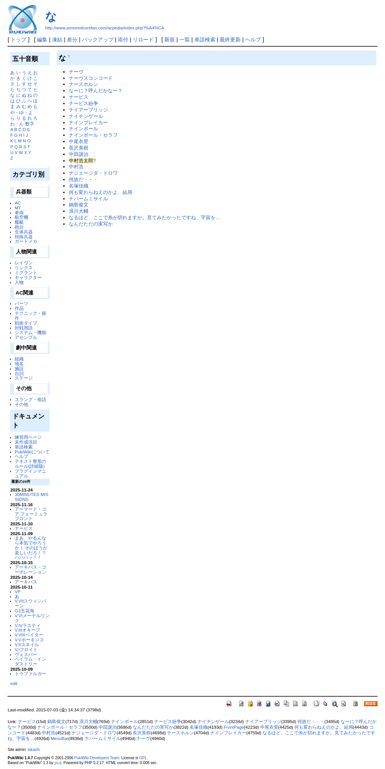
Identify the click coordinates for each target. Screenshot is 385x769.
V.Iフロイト (26, 649)
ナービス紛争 (83, 103)
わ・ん (17, 123)
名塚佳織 (78, 186)
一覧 (184, 40)
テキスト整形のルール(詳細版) (30, 463)
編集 (42, 40)
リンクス (24, 267)
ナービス (24, 528)
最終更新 (230, 40)
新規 (169, 40)
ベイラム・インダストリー (30, 661)
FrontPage (234, 727)
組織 (19, 358)
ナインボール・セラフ (93, 135)
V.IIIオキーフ (27, 629)
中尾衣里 (78, 141)
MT (18, 207)
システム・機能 (30, 332)
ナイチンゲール (86, 116)
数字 (29, 123)
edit (13, 683)
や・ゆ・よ (21, 112)
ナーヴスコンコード (91, 78)
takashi (34, 750)
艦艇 (19, 222)
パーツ (21, 303)
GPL (143, 758)
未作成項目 (26, 441)
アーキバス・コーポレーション (30, 569)
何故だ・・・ (83, 179)
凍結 (57, 40)
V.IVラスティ (28, 625)
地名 (19, 363)
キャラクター (28, 277)
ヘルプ (253, 40)
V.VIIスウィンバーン (30, 603)
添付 (123, 40)
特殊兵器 (24, 236)
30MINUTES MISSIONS (31, 497)
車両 (19, 212)
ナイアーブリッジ (88, 110)
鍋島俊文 (78, 205)
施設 (19, 368)
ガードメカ (26, 241)
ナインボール (83, 128)
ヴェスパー (26, 654)
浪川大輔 (78, 211)
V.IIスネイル (27, 644)
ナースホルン (83, 84)
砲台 (19, 226)
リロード (143, 40)
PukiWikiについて (32, 451)
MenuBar (59, 738)
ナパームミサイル (88, 198)
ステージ (24, 377)
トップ (18, 40)
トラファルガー (30, 673)
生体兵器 (24, 231)
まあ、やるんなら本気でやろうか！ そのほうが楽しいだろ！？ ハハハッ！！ (31, 548)
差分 (72, 40)
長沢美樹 (78, 148)
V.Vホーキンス (29, 639)
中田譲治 (78, 154)
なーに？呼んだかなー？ (96, 90)
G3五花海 (24, 610)
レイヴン (24, 262)
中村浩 (76, 166)
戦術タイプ (26, 322)
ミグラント (26, 272)
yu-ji (58, 763)
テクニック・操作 (30, 315)
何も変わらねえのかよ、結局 (100, 192)
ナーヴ (76, 72)
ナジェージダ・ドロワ (93, 173)
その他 (21, 404)
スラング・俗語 (30, 399)
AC (18, 202)
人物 (19, 282)
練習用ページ (28, 437)
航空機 (21, 217)
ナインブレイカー (88, 122)
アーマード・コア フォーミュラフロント (31, 514)
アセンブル (26, 337)
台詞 (19, 373)
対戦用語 (24, 327)
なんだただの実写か (91, 224)
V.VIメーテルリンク (32, 618)
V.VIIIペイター (29, 634)
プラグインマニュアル (30, 473)
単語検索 (204, 40)
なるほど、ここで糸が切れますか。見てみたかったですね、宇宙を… (144, 217)
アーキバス (26, 581)
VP (18, 591)
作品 (19, 308)
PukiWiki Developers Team (97, 758)
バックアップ (98, 40)
